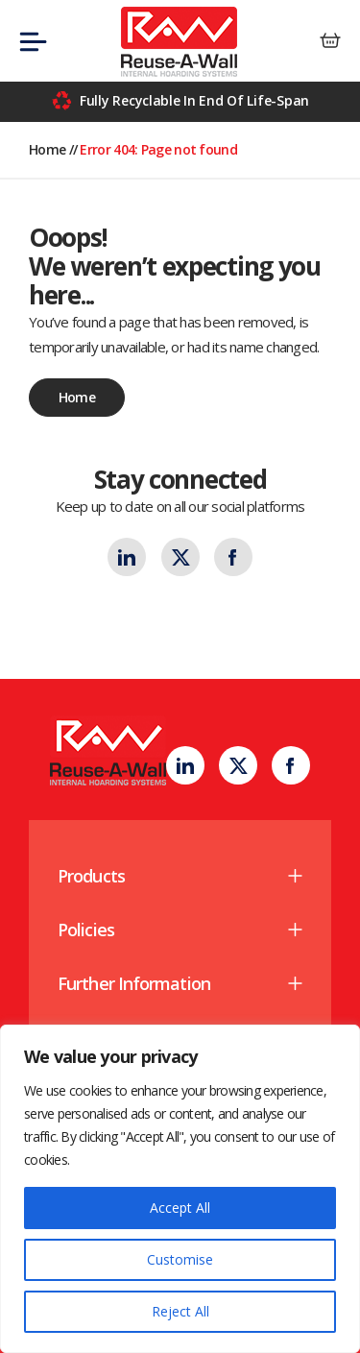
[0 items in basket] (330, 41)
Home (47, 149)
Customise (180, 1259)
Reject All (180, 1311)
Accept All (180, 1207)
